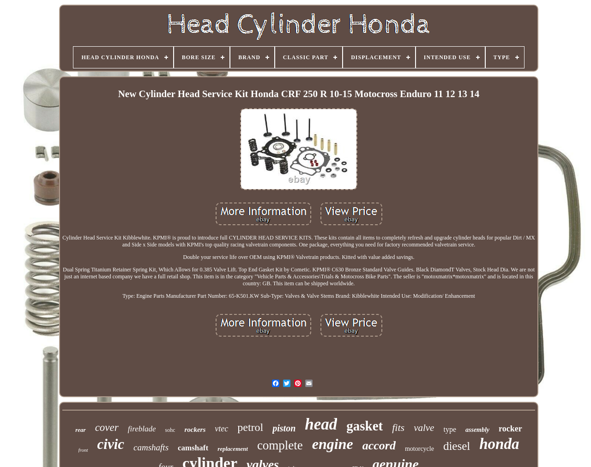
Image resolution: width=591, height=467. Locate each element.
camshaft (193, 447)
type (449, 429)
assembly (477, 429)
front (83, 450)
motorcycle (419, 448)
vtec (221, 428)
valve (424, 427)
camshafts (151, 447)
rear (80, 429)
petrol (250, 427)
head (321, 424)
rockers (194, 429)
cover (107, 427)
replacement (232, 448)
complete (280, 445)
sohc (170, 430)
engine (332, 444)
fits (398, 427)
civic (111, 444)
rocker (510, 428)
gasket (364, 425)
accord (379, 445)
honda (499, 444)
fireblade (142, 428)
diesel (456, 446)
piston (284, 428)
